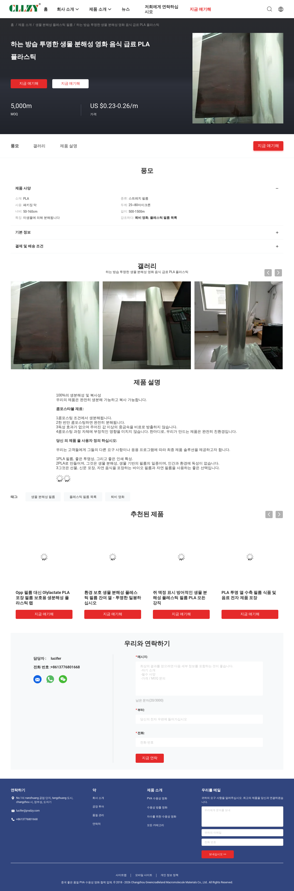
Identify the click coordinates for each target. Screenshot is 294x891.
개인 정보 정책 (169, 875)
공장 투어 (98, 806)
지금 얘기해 (28, 83)
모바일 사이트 (143, 875)
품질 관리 (98, 815)
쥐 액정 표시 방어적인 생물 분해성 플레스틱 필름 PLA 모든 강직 (180, 597)
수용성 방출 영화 (157, 807)
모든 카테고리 (155, 825)
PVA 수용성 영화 (157, 798)
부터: (141, 710)
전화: (141, 733)
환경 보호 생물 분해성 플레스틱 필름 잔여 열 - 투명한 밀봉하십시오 (112, 597)
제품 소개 (25, 25)
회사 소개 (98, 798)
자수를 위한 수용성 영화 (161, 816)
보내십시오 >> (217, 854)
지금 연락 (149, 758)
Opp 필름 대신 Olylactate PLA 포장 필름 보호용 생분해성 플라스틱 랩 (43, 597)
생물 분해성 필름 (43, 497)
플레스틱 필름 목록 (83, 497)
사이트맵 (121, 875)
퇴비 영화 (117, 497)
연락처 (96, 823)
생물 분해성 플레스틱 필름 (54, 25)
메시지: (142, 657)
